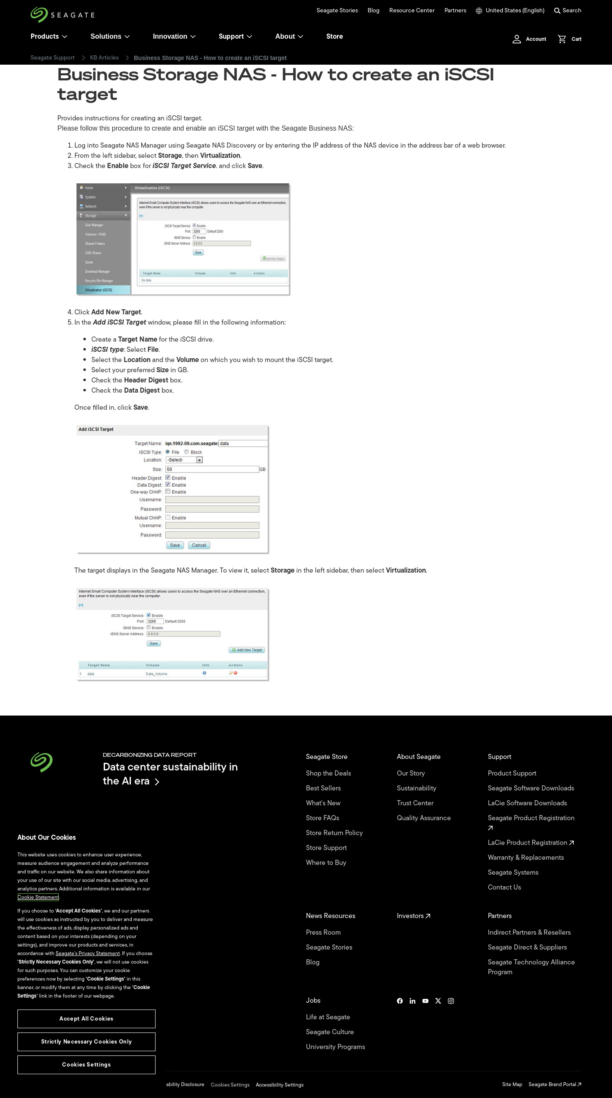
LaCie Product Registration (531, 843)
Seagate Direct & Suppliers (528, 948)
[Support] (249, 36)
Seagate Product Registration (532, 822)
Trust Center (416, 803)
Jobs (314, 1001)
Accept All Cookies (86, 1018)
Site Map (512, 1084)
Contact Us (505, 888)
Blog (374, 10)
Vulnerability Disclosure (177, 1084)
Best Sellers (324, 788)
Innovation (174, 36)
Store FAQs (323, 818)
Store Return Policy (335, 833)
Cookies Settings (230, 1085)
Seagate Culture (331, 1032)
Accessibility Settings (279, 1084)
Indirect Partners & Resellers (530, 933)
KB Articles (104, 57)
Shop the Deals (330, 774)
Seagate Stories (337, 10)
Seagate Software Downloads (532, 788)
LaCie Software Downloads (528, 803)
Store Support (327, 848)
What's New (324, 803)
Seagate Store (327, 757)
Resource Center (412, 10)
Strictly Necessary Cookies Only (86, 1041)
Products (45, 36)
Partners (455, 10)
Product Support (513, 774)
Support (231, 36)
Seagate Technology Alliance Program (531, 967)
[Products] (64, 36)
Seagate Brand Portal (555, 1084)
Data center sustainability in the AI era (170, 773)
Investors (414, 916)
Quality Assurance (425, 818)
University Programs (336, 1047)
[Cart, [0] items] (567, 39)
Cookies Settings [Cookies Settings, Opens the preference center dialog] (86, 1064)
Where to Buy (327, 863)
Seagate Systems (514, 873)
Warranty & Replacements (527, 858)
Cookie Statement (38, 897)
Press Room (324, 933)
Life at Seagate (329, 1017)
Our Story (412, 774)
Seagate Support (53, 57)
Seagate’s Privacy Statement (88, 953)
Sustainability (417, 788)
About (289, 36)
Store (334, 36)
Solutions (110, 36)
